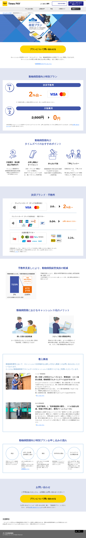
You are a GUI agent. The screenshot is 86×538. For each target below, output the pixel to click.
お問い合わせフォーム (35, 507)
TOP (79, 531)
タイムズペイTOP (7, 13)
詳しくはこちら (40, 395)
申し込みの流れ (29, 8)
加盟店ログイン (76, 8)
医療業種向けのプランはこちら (43, 63)
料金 (51, 8)
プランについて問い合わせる (43, 49)
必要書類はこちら (25, 469)
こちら (16, 251)
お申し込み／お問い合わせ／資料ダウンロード (76, 3)
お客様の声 (42, 8)
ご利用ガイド (62, 8)
